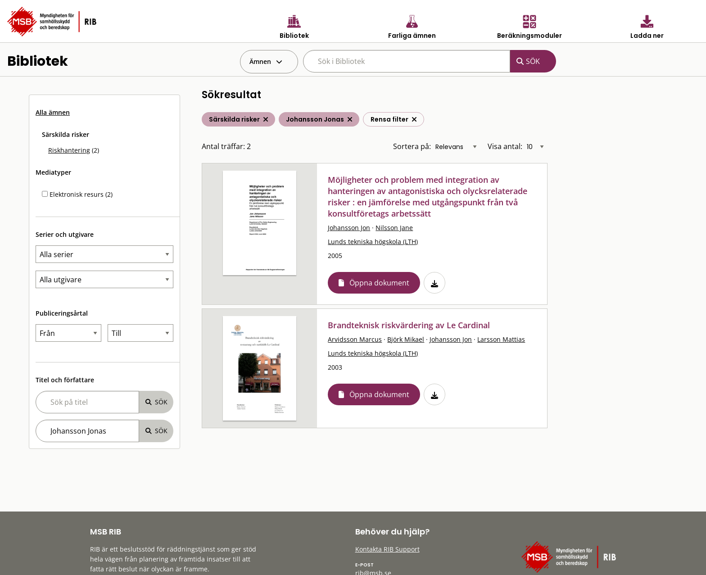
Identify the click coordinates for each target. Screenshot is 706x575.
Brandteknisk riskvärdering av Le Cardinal (409, 325)
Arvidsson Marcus (355, 339)
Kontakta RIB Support (387, 549)
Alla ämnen (53, 112)
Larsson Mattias (501, 339)
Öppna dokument (379, 283)
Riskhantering (69, 150)
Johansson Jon (349, 227)
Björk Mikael (405, 339)
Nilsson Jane (394, 227)
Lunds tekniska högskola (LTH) (373, 241)
